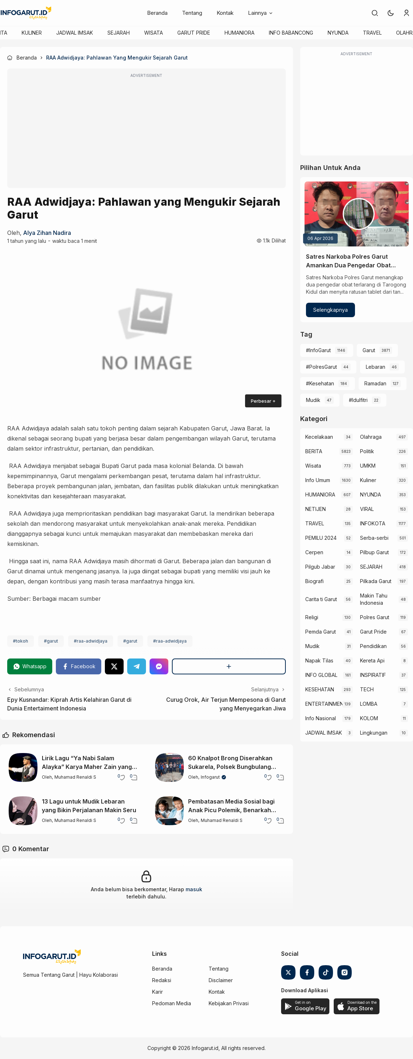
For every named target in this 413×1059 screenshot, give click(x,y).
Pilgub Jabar (320, 567)
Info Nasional (320, 718)
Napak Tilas (319, 660)
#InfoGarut (318, 350)
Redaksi (161, 980)
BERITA (313, 451)
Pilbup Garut (374, 552)
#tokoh (20, 641)
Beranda (157, 12)
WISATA (153, 33)
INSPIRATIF (373, 675)
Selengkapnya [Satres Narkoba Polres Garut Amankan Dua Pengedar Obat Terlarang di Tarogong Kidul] (330, 310)
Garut (369, 350)
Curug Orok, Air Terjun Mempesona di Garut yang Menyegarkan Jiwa (226, 704)
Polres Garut (374, 617)
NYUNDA (338, 33)
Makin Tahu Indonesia (373, 599)
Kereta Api (372, 660)
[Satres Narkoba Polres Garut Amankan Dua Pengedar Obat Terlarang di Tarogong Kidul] (357, 213)
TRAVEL (372, 33)
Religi (311, 617)
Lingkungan (373, 733)
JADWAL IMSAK (74, 33)
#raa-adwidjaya (90, 641)
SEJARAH (118, 33)
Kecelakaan (319, 437)
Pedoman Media (171, 1003)
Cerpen (314, 552)
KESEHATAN (319, 689)
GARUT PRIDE (193, 33)
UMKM (368, 466)
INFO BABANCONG (291, 33)
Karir (157, 992)
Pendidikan (373, 646)
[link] (374, 12)
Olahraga (371, 437)
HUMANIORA (239, 33)
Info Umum (317, 480)
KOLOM (369, 718)
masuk (194, 889)
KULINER (32, 33)
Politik (367, 451)
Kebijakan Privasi (229, 1003)
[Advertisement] (146, 133)
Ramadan (375, 383)
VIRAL (367, 509)
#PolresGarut (321, 367)
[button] (390, 12)
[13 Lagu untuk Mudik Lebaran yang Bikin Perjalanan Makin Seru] (23, 810)
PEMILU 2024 (321, 538)
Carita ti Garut (321, 599)
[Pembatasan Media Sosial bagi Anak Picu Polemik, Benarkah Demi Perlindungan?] (169, 810)
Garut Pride (373, 632)
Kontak (225, 12)
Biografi (314, 581)
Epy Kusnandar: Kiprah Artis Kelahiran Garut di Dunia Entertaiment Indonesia (69, 704)
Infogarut (210, 777)
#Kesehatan (320, 383)
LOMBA (368, 704)
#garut (51, 641)
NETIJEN (315, 509)
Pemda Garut (320, 632)
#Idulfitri (358, 400)
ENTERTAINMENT (324, 704)
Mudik (313, 400)
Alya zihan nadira (47, 232)
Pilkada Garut (375, 581)
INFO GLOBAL (321, 675)
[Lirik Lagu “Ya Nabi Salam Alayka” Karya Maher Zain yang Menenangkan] (23, 767)
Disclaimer (221, 980)
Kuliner (368, 480)
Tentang (192, 12)
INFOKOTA (372, 523)
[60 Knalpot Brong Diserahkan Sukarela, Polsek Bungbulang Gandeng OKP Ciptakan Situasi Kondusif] (169, 767)
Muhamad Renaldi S (75, 777)
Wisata (313, 466)
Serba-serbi (374, 538)
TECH (367, 689)
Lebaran (375, 367)
